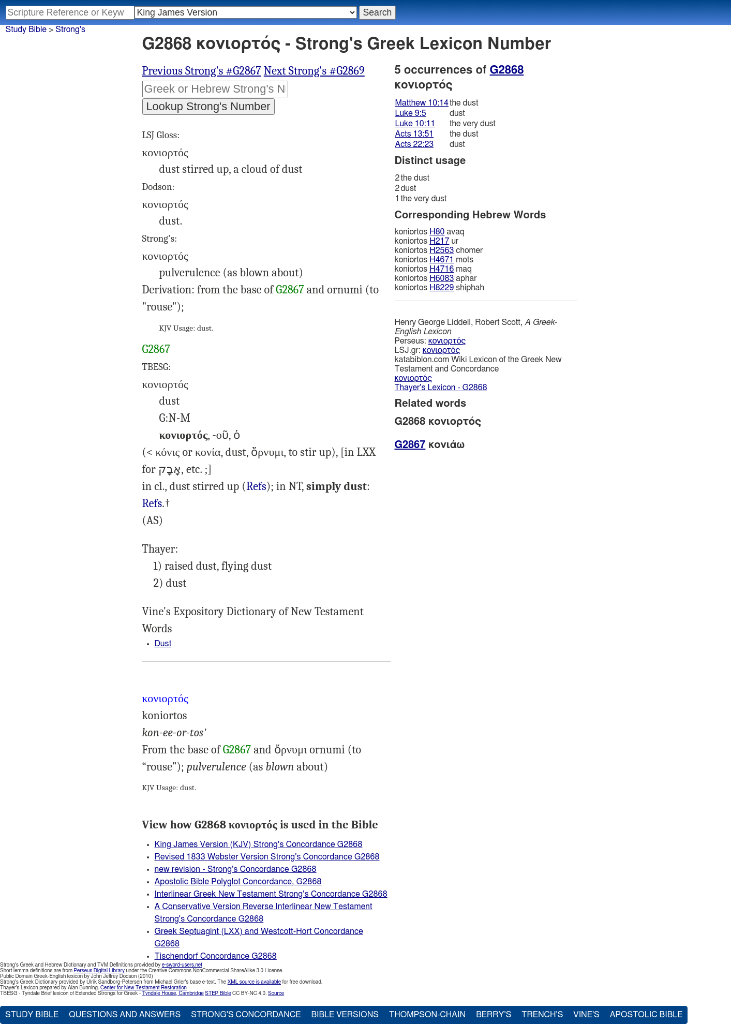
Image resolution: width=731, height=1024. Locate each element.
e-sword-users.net (182, 965)
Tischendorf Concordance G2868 (216, 956)
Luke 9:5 (410, 113)
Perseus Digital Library (99, 970)
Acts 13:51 (414, 134)
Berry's (493, 1015)
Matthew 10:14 (422, 103)
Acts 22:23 (414, 144)
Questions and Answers (125, 1015)
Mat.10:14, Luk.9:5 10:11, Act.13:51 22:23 (152, 503)
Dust (163, 644)
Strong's (70, 29)
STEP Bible (218, 993)
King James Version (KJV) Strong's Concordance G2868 (259, 844)
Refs (256, 486)
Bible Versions (345, 1015)
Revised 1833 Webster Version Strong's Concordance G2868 (267, 857)
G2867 (290, 289)
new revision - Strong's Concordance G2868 (236, 869)
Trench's (542, 1015)
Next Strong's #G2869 (314, 71)
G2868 (507, 70)
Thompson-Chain (427, 1015)
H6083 (441, 278)
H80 (436, 232)
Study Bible (26, 29)
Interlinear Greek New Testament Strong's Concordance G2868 (271, 894)
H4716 (441, 269)
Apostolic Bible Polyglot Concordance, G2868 (238, 882)
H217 (439, 241)
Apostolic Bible (646, 1015)
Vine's (586, 1015)
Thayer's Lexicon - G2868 (441, 387)
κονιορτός (447, 341)
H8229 (441, 288)
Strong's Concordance (246, 1015)
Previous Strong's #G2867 (201, 71)
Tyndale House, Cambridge (173, 993)
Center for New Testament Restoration (143, 987)
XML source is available (254, 982)
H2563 (441, 250)
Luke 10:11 (415, 124)
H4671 (441, 260)
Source (276, 993)
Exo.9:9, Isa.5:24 (256, 486)
